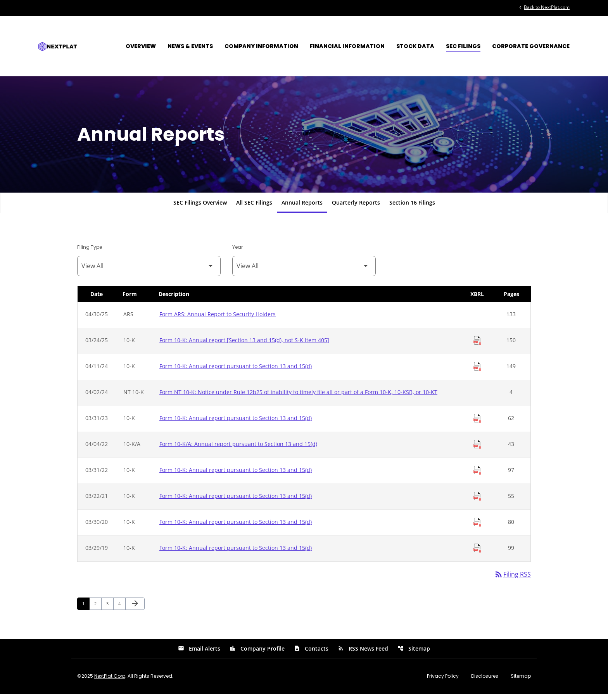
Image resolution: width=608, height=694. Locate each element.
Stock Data (415, 46)
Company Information (261, 46)
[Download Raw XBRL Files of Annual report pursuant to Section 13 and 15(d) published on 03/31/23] (477, 418)
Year (237, 247)
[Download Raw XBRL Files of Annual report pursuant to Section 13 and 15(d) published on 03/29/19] (477, 548)
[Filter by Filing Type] (149, 266)
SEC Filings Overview (200, 202)
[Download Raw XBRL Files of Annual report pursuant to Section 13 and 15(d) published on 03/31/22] (477, 470)
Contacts (311, 648)
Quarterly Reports (356, 202)
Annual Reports (302, 202)
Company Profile (257, 648)
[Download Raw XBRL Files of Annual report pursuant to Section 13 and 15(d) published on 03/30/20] (477, 522)
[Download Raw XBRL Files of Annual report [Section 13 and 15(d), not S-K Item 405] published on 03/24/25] (477, 340)
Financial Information (347, 46)
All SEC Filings (254, 202)
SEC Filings (463, 46)
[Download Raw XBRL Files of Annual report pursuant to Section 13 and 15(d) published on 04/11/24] (477, 366)
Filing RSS (512, 574)
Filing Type (89, 247)
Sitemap (413, 648)
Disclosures (484, 676)
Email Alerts (199, 648)
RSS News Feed (363, 648)
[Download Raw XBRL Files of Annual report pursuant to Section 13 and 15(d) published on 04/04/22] (477, 444)
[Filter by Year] (304, 266)
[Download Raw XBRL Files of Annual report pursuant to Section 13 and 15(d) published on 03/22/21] (477, 496)
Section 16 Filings (412, 202)
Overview (141, 46)
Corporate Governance (531, 46)
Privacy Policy (443, 676)
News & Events (190, 46)
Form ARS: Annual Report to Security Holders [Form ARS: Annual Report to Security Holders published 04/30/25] (217, 314)
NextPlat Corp (109, 676)
